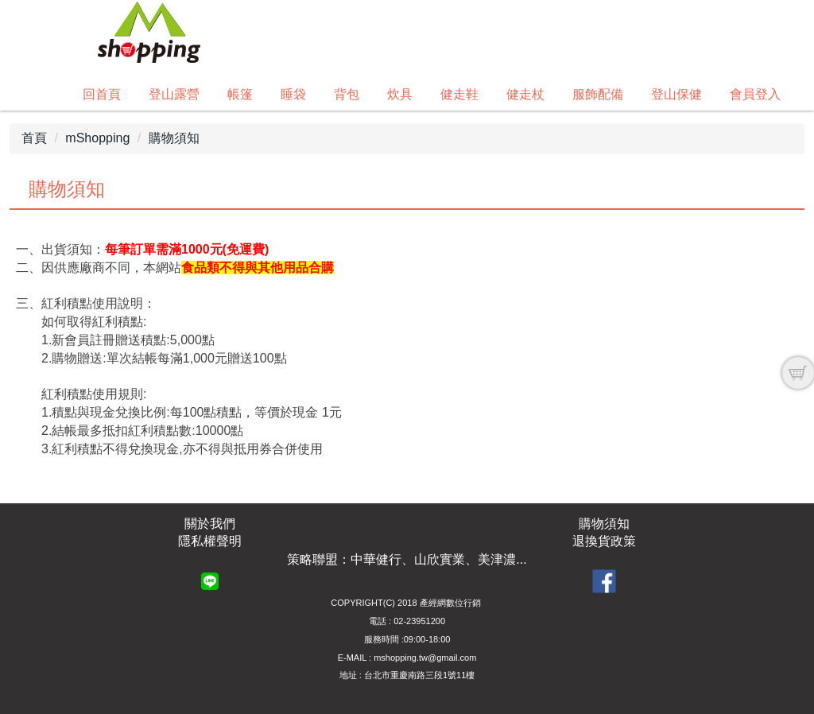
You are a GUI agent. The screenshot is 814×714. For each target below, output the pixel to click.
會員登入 (755, 94)
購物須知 (174, 138)
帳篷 (240, 94)
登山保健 (676, 94)
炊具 (400, 94)
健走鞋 (459, 94)
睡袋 (293, 94)
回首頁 (102, 94)
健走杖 (525, 94)
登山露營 (174, 94)
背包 (346, 94)
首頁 (34, 138)
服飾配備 (597, 94)
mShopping (97, 138)
